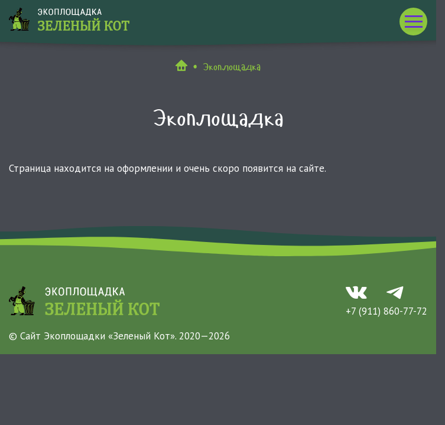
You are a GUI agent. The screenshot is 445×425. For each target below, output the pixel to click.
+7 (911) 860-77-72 (386, 311)
